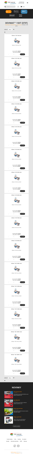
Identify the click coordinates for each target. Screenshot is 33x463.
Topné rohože (19, 24)
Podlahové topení (13, 24)
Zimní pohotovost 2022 (18, 391)
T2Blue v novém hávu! (17, 416)
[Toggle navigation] (27, 3)
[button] (18, 7)
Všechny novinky (16, 426)
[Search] (11, 6)
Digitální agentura (13, 452)
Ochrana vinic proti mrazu (18, 408)
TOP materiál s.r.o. (17, 453)
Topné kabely (7, 24)
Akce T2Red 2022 (17, 400)
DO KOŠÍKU (22, 54)
